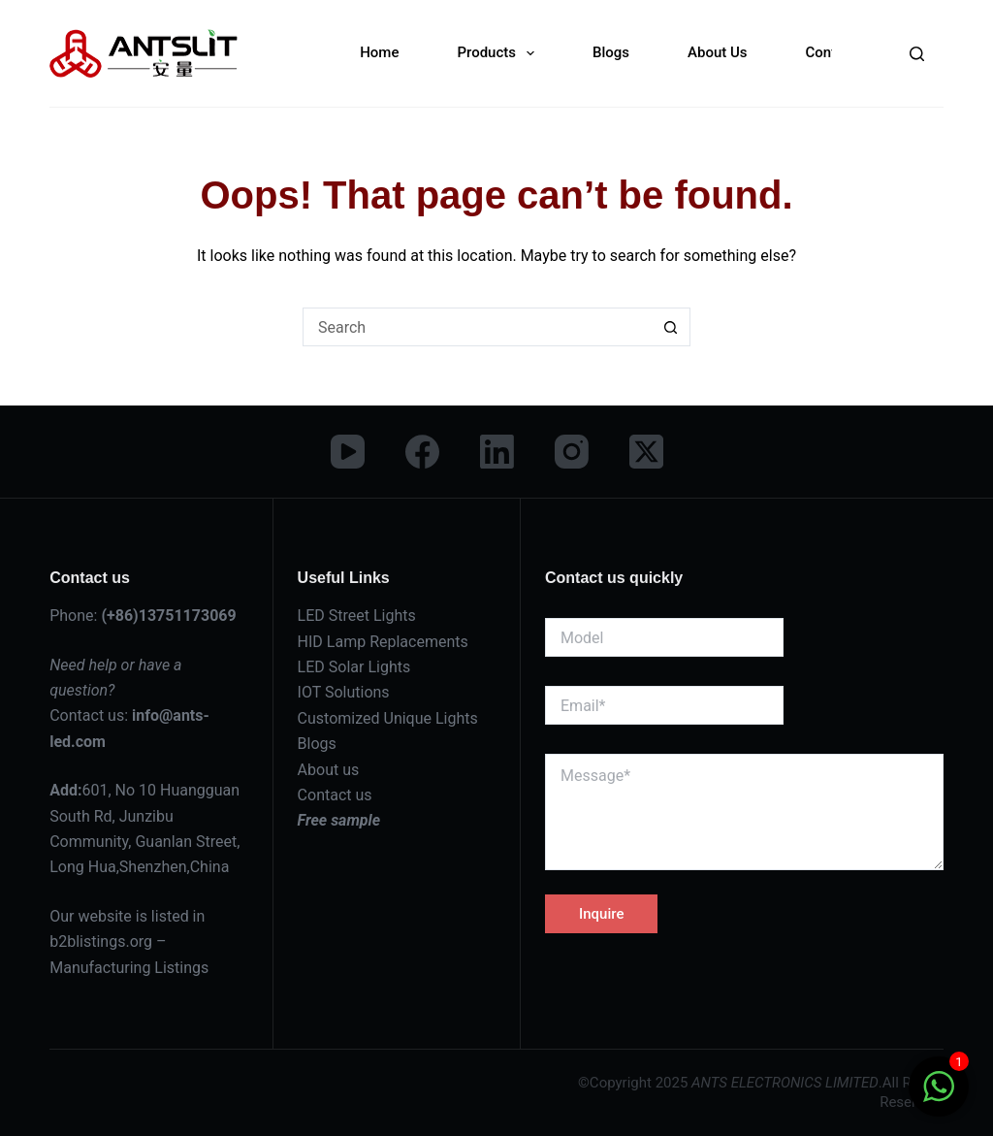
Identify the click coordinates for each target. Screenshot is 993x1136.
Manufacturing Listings (128, 967)
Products (499, 53)
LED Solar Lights (354, 667)
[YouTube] (348, 452)
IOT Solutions (344, 692)
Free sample (339, 820)
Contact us (335, 795)
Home (379, 52)
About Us (718, 52)
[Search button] (671, 327)
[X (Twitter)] (646, 452)
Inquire (601, 914)
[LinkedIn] (497, 452)
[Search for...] (477, 327)
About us (329, 770)
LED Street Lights (357, 615)
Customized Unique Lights (388, 718)
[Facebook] (422, 452)
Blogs (611, 52)
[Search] (917, 54)
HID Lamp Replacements (383, 642)
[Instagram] (572, 452)
